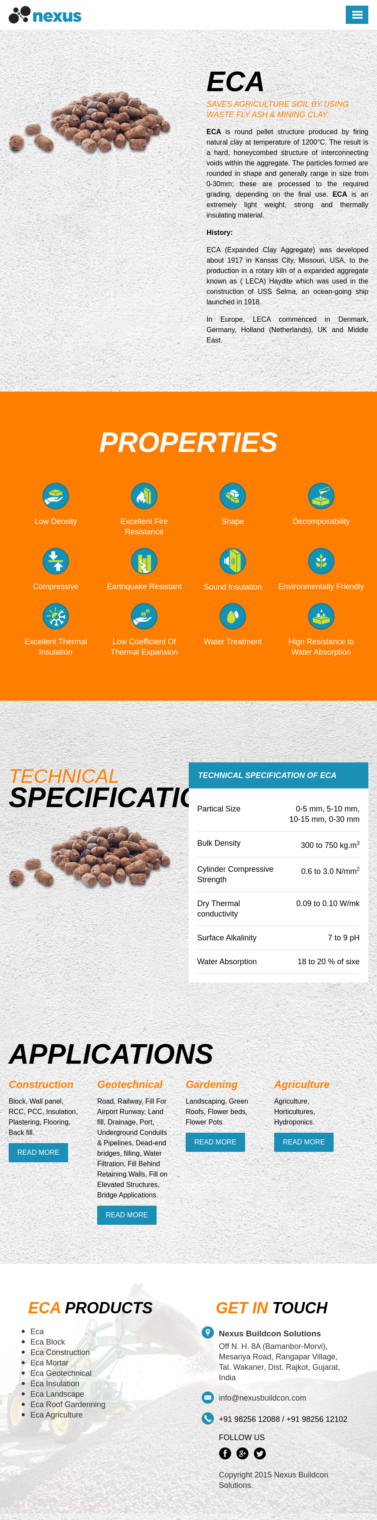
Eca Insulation (54, 1383)
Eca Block (47, 1342)
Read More (38, 1152)
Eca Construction (60, 1352)
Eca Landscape (57, 1394)
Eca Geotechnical (61, 1373)
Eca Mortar (49, 1362)
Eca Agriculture (56, 1415)
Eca (37, 1331)
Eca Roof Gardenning (67, 1404)
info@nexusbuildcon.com (262, 1398)
